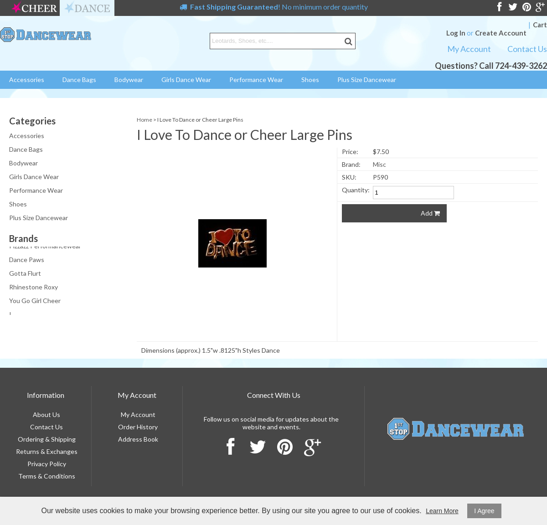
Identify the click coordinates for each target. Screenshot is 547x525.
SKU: (349, 177)
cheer (34, 8)
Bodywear (128, 79)
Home (144, 119)
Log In (455, 33)
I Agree (484, 511)
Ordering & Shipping (47, 439)
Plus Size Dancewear (366, 79)
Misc (379, 164)
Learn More (442, 511)
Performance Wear (256, 79)
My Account (469, 49)
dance (87, 8)
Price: (350, 151)
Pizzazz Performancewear (45, 247)
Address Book (138, 439)
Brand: (351, 164)
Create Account (500, 33)
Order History (138, 427)
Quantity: (356, 190)
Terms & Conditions (46, 476)
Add (430, 213)
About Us (46, 414)
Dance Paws (26, 260)
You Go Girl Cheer (35, 301)
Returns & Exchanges (46, 451)
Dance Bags (79, 79)
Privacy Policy (46, 464)
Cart (540, 25)
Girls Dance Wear (186, 79)
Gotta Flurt (25, 274)
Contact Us (527, 49)
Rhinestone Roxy (33, 288)
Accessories (26, 79)
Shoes (310, 79)
